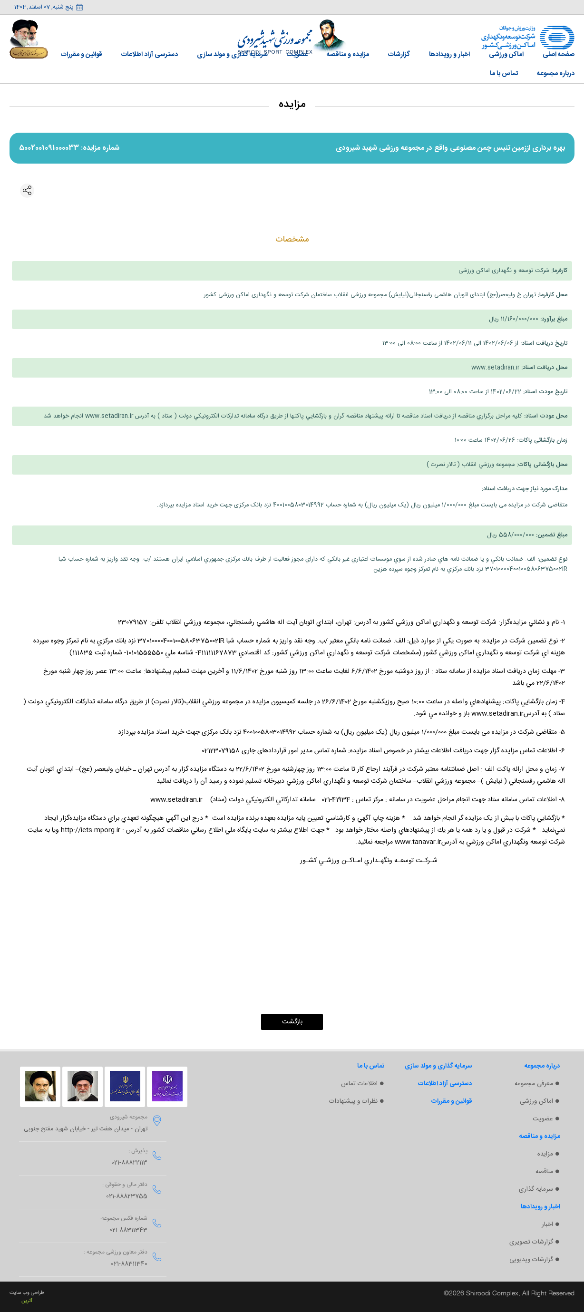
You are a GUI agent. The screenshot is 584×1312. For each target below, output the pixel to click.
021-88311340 (129, 1264)
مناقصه (544, 1171)
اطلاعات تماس (359, 1084)
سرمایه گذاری (536, 1189)
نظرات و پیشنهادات (353, 1101)
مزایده (545, 1154)
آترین (26, 1301)
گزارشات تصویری (531, 1242)
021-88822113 (129, 1163)
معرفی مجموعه (534, 1084)
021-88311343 (128, 1230)
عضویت (543, 1119)
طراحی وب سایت (27, 1293)
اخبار (547, 1224)
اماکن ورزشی (536, 1101)
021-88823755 (126, 1197)
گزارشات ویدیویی (531, 1259)
